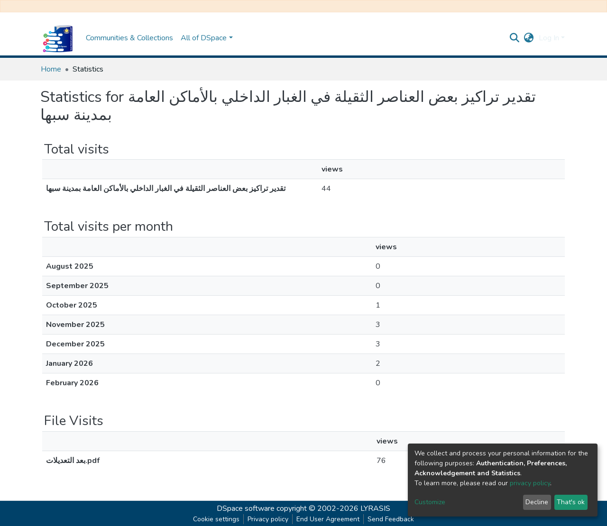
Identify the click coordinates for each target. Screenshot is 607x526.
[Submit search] (514, 38)
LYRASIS (375, 508)
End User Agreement (327, 519)
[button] (529, 38)
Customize (429, 502)
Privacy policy (268, 519)
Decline (536, 502)
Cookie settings (216, 519)
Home (51, 69)
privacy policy (530, 483)
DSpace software (246, 508)
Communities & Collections (129, 38)
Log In (549, 38)
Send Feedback (391, 519)
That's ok (571, 502)
